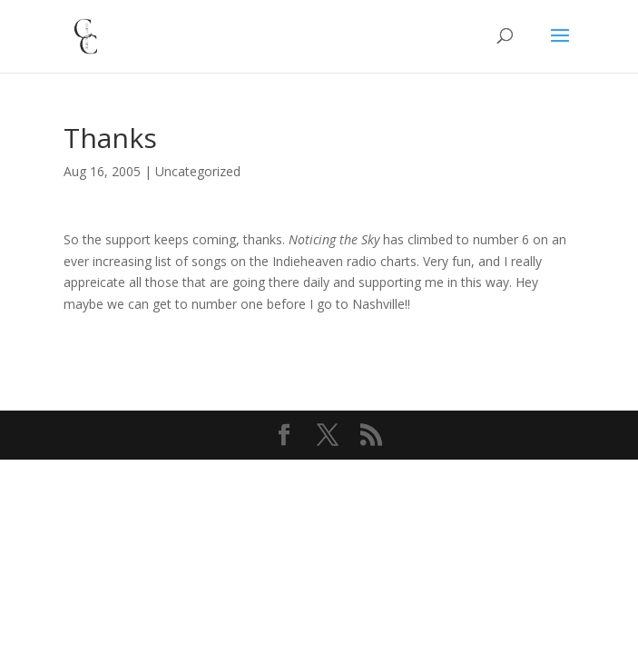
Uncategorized (197, 171)
